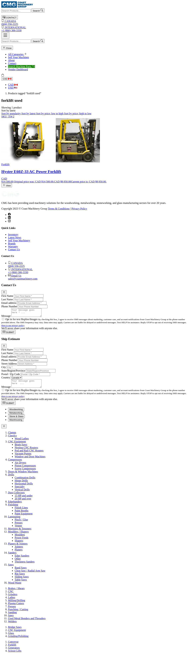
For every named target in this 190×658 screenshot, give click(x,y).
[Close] (4, 292)
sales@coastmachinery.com (98, 277)
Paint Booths (21, 513)
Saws (11, 567)
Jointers (19, 549)
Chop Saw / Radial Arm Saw (30, 573)
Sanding (12, 615)
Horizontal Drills (24, 486)
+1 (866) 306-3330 (95, 29)
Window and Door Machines (30, 459)
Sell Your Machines (18, 57)
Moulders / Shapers (18, 534)
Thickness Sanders (25, 564)
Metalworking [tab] (15, 416)
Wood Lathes (22, 441)
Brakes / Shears (16, 591)
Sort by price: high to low (77, 113)
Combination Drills (25, 480)
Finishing (13, 507)
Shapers (19, 543)
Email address (8, 302)
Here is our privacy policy (12, 327)
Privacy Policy (79, 208)
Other (18, 561)
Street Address (9, 365)
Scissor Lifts (14, 653)
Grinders (12, 597)
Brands (11, 243)
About (11, 60)
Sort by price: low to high (50, 113)
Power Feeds (21, 540)
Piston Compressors (25, 468)
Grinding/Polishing (18, 639)
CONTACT (9, 17)
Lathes (11, 600)
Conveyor (13, 644)
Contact (12, 63)
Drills (11, 477)
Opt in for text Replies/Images (21, 320)
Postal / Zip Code (10, 375)
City (3, 368)
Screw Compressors (25, 471)
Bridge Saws (14, 630)
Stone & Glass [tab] (16, 419)
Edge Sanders (22, 558)
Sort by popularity (11, 113)
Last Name (7, 299)
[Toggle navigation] (5, 35)
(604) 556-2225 (95, 22)
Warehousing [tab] (15, 423)
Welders (12, 624)
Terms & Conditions (58, 208)
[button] (8, 110)
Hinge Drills (21, 483)
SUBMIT (8, 333)
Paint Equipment (23, 516)
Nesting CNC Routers (26, 450)
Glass (11, 636)
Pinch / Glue (21, 522)
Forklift (12, 647)
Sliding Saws (22, 579)
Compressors (15, 462)
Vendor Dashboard (18, 69)
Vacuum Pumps (23, 456)
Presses (18, 525)
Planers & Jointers (17, 546)
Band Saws (21, 570)
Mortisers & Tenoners (19, 531)
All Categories (17, 54)
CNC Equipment (17, 444)
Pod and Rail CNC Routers (29, 453)
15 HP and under (23, 498)
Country (5, 379)
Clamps (12, 435)
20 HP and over (23, 501)
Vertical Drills (22, 492)
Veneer (18, 528)
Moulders (20, 537)
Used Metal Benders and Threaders (26, 621)
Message (6, 317)
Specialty (20, 489)
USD (12, 87)
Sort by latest (28, 113)
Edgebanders (15, 504)
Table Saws (21, 582)
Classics (12, 438)
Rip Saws (20, 576)
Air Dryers (20, 465)
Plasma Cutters (16, 606)
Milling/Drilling (16, 603)
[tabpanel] (95, 510)
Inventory (13, 234)
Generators (14, 650)
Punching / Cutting (18, 612)
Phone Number (9, 306)
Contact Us (14, 249)
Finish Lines (21, 510)
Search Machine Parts (21, 66)
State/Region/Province (13, 372)
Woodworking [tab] (16, 412)
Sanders (12, 555)
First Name (7, 295)
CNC (10, 594)
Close (7, 47)
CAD (7, 79)
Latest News (14, 237)
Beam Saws (21, 447)
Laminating (14, 519)
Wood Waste (14, 585)
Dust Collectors (16, 495)
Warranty (13, 246)
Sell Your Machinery (19, 240)
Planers (18, 552)
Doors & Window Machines (23, 474)
